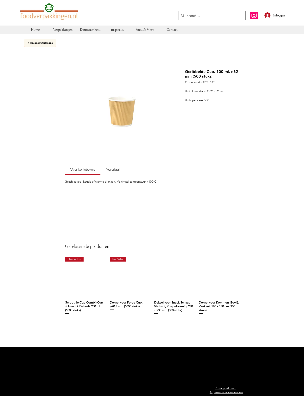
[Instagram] (254, 15)
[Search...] (212, 15)
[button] (286, 15)
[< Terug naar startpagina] (40, 43)
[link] (82, 169)
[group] (152, 287)
